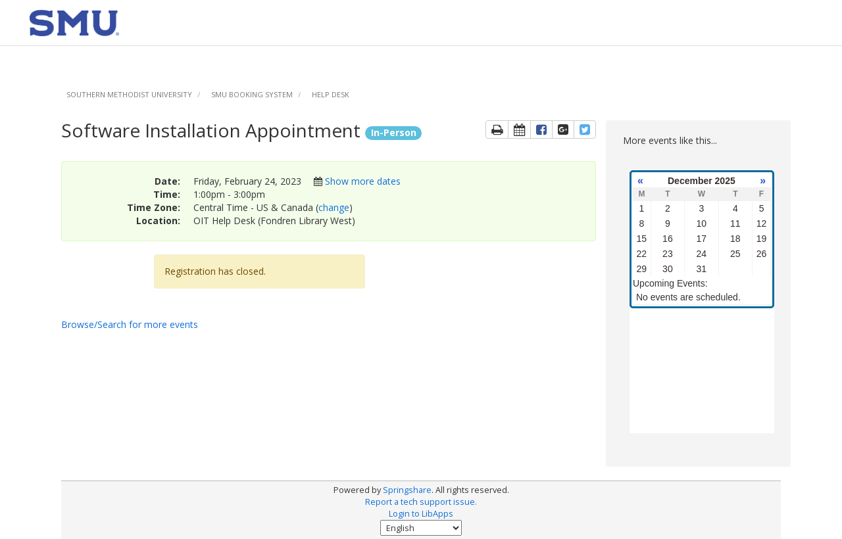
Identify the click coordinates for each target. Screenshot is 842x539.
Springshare (407, 490)
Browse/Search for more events (129, 324)
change (333, 207)
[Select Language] (421, 528)
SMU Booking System (252, 94)
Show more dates (363, 181)
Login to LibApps (421, 513)
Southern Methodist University (129, 94)
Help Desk (330, 94)
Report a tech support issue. (421, 501)
